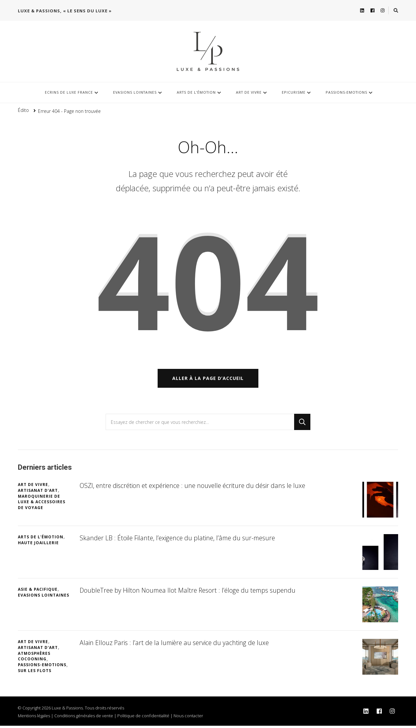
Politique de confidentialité (143, 718)
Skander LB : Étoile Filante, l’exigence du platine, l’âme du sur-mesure (180, 540)
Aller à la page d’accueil (208, 380)
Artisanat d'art (38, 492)
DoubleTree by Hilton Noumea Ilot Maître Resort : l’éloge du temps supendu (190, 592)
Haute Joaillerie (38, 545)
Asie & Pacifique (38, 591)
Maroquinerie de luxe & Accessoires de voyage (41, 504)
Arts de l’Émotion (196, 92)
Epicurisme (294, 92)
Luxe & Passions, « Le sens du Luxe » (65, 11)
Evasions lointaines (135, 92)
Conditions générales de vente (83, 718)
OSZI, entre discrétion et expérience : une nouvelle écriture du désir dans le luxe (196, 487)
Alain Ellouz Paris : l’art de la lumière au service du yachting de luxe (177, 644)
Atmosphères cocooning (34, 658)
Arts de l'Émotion (40, 539)
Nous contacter (188, 718)
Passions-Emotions (346, 92)
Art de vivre (249, 92)
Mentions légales (34, 718)
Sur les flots (34, 673)
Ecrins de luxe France (69, 92)
